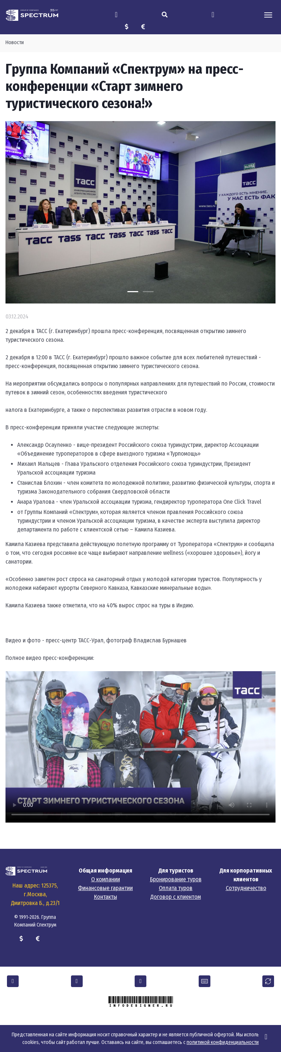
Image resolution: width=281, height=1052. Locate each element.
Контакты (105, 896)
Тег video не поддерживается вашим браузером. (140, 747)
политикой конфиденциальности (223, 1042)
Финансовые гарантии (105, 888)
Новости (14, 42)
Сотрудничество (246, 888)
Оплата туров (175, 888)
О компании (105, 879)
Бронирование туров (176, 879)
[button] (13, 981)
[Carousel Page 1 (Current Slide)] (132, 291)
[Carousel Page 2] (148, 291)
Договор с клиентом (175, 896)
